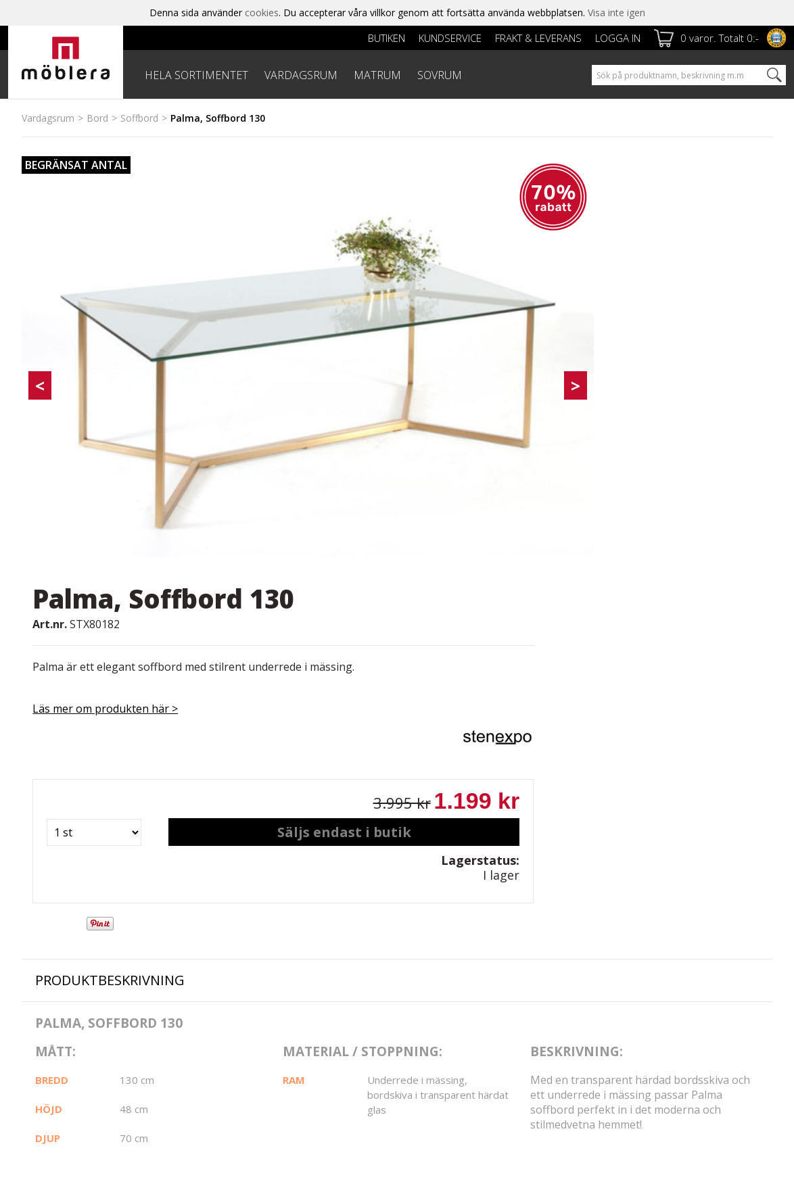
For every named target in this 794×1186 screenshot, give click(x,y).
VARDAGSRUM (300, 75)
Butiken (386, 38)
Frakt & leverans (538, 38)
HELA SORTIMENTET (196, 75)
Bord (97, 118)
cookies (262, 12)
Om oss (39, 960)
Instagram (446, 944)
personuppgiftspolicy (637, 1005)
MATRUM (377, 75)
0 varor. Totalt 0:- (719, 38)
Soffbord (139, 118)
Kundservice (450, 38)
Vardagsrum (48, 118)
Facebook (445, 910)
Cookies (39, 975)
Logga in (617, 38)
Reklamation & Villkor (325, 974)
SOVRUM (439, 75)
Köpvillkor (300, 959)
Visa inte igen (616, 12)
